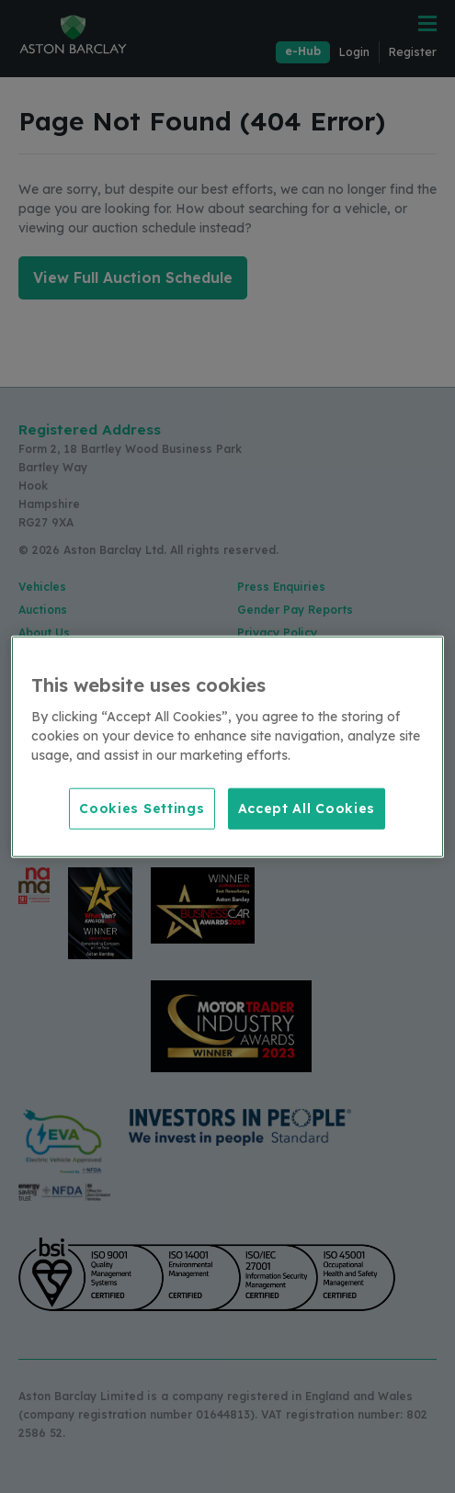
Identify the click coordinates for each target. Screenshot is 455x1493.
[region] (227, 746)
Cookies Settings (141, 807)
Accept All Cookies (307, 807)
